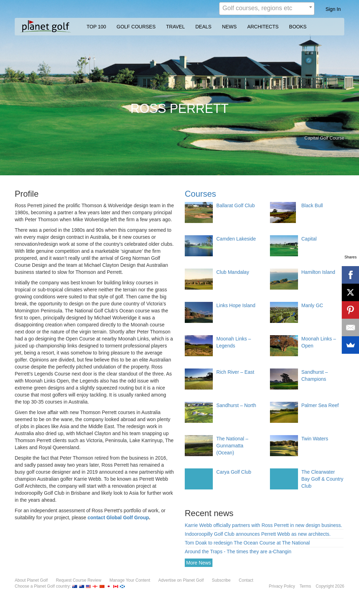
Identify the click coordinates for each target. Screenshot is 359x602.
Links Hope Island (235, 305)
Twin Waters (315, 438)
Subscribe (221, 580)
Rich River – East (235, 372)
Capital (309, 239)
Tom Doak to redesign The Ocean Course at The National (247, 543)
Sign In (333, 9)
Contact (246, 580)
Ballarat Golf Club (235, 205)
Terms (305, 586)
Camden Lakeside (236, 239)
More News (198, 563)
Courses (200, 193)
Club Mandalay (232, 272)
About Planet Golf (31, 580)
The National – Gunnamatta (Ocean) (232, 445)
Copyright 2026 (330, 586)
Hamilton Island (319, 272)
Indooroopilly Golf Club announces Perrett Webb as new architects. (258, 534)
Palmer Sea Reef (320, 405)
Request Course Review (78, 580)
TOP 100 (96, 26)
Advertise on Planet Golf (181, 580)
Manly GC (312, 305)
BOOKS (298, 26)
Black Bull (312, 205)
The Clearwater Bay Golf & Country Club (323, 479)
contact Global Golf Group (118, 517)
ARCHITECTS (262, 26)
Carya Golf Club (233, 472)
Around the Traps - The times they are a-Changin (238, 551)
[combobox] (266, 8)
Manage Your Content (129, 580)
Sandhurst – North (236, 405)
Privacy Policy (282, 586)
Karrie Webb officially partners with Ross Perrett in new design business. (263, 525)
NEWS (229, 26)
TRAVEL (175, 26)
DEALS (203, 26)
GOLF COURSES (136, 26)
